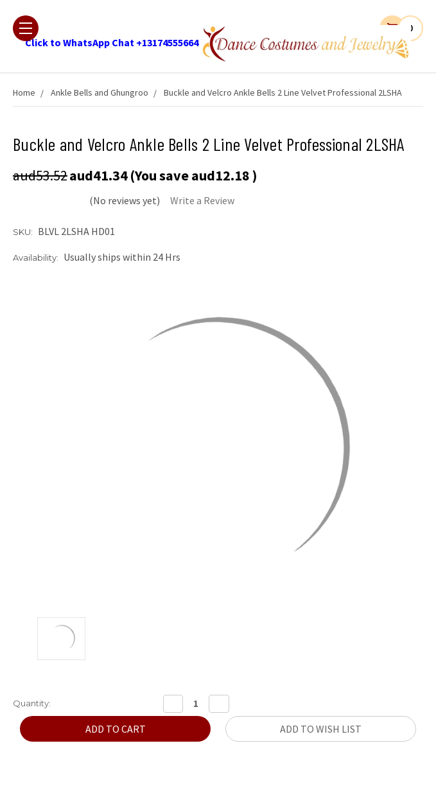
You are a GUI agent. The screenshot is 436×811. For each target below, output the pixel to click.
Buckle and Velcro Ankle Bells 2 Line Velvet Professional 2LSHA (283, 92)
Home (24, 92)
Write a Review (202, 200)
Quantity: (32, 703)
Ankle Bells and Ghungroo (99, 92)
